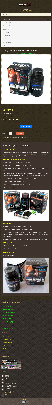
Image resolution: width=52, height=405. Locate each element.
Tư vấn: (4, 120)
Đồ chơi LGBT (6, 29)
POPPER (4, 45)
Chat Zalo (26, 126)
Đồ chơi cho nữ (6, 25)
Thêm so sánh (14, 137)
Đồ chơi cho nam (7, 22)
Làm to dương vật (7, 35)
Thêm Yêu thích (6, 137)
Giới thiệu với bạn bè (23, 137)
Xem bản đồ (8, 392)
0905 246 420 (14, 120)
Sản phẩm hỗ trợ (7, 42)
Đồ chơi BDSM (6, 32)
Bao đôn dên (6, 39)
